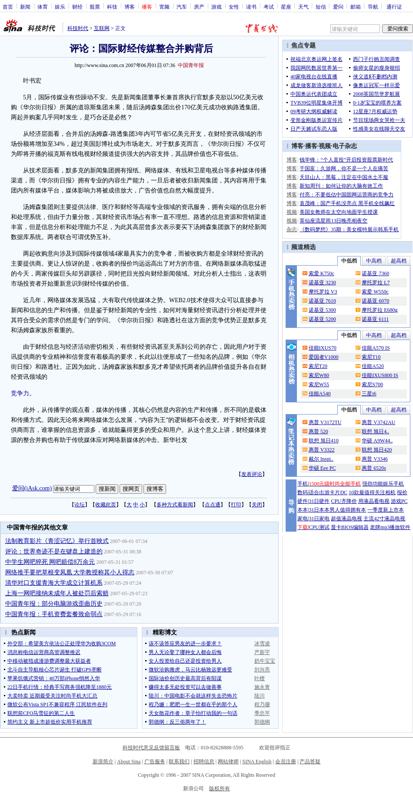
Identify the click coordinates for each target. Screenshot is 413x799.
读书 (251, 6)
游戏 (216, 6)
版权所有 (219, 789)
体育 (42, 6)
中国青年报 (191, 65)
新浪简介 (103, 762)
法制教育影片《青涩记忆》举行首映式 (57, 541)
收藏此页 (105, 505)
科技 (112, 6)
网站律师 (228, 762)
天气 (303, 6)
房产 (199, 6)
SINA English (256, 762)
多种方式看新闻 (175, 505)
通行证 (394, 6)
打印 (236, 505)
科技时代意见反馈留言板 (151, 748)
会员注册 (285, 762)
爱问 (338, 6)
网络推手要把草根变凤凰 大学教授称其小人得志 (70, 572)
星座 (286, 6)
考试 (268, 6)
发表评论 (251, 474)
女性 (234, 6)
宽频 (164, 6)
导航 (373, 6)
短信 (321, 6)
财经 (77, 6)
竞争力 (20, 393)
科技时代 (77, 28)
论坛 (79, 505)
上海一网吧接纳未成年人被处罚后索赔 (57, 593)
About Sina (128, 762)
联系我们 (179, 762)
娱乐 (60, 6)
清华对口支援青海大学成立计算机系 (54, 583)
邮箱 (355, 6)
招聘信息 (203, 762)
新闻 (25, 6)
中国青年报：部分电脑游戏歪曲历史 (54, 603)
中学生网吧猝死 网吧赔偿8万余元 (50, 562)
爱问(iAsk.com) (32, 488)
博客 (129, 6)
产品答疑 (310, 762)
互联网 (102, 28)
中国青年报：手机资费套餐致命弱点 (54, 614)
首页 (8, 6)
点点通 (212, 505)
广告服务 (154, 762)
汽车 (182, 6)
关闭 (257, 505)
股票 (95, 6)
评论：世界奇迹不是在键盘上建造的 (54, 551)
